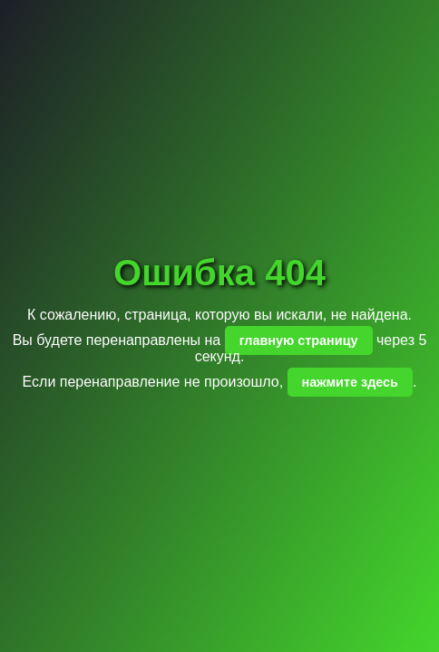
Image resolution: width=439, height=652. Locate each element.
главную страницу (298, 340)
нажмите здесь (350, 382)
